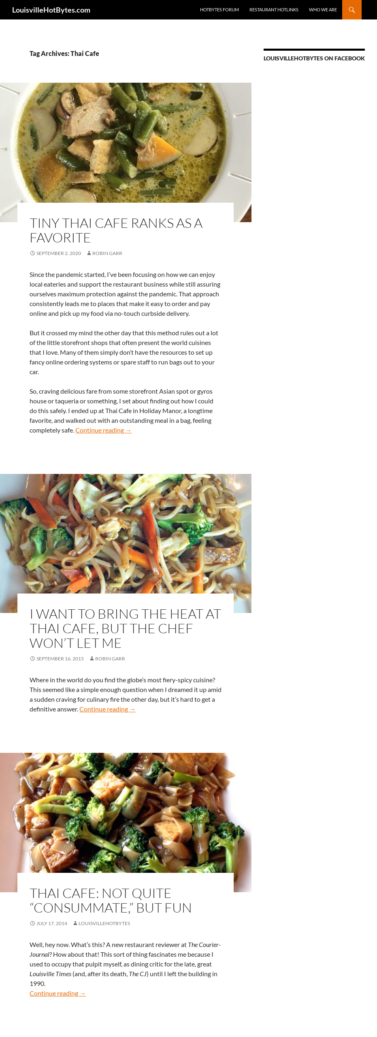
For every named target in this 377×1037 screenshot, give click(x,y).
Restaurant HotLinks (273, 9)
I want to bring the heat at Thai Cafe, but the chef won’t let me (125, 628)
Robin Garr (107, 253)
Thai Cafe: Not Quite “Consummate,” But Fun (111, 900)
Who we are (323, 9)
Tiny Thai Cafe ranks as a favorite (116, 230)
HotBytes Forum (219, 9)
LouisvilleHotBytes (104, 923)
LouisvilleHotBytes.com (51, 9)
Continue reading (103, 430)
